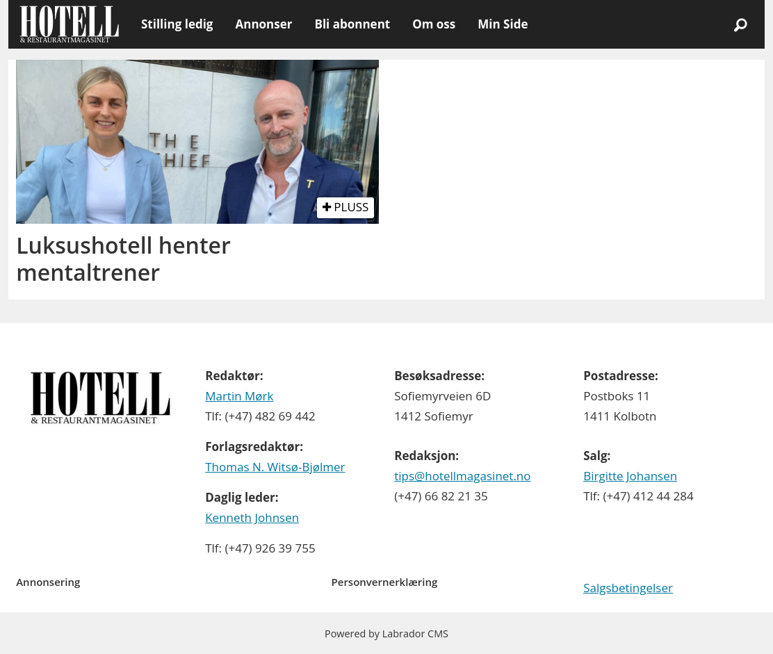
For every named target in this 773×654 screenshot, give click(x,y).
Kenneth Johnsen (252, 517)
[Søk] (740, 24)
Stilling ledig (177, 24)
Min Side (503, 24)
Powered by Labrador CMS (386, 633)
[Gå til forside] (69, 24)
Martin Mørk (239, 396)
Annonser (263, 24)
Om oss (433, 24)
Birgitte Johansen (630, 476)
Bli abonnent (352, 24)
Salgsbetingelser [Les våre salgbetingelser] (628, 588)
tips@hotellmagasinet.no (462, 476)
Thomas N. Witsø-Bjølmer (275, 467)
